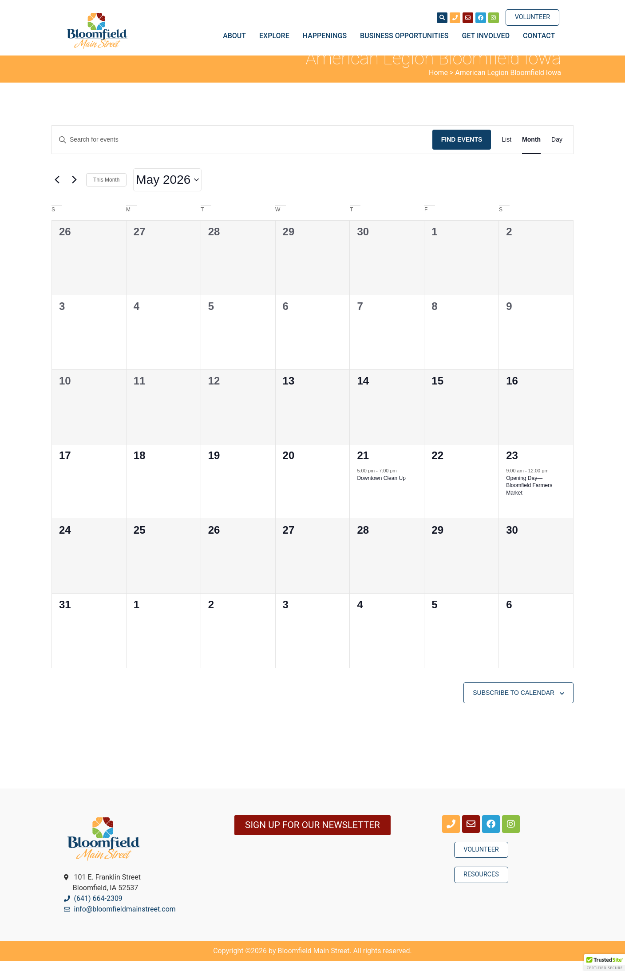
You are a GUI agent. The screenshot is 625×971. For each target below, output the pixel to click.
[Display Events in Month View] (531, 150)
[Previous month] (56, 190)
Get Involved (488, 36)
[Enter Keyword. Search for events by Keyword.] (242, 150)
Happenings (327, 36)
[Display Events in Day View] (556, 150)
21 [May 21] (363, 466)
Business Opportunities (406, 36)
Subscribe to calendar (513, 702)
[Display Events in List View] (506, 150)
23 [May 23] (512, 466)
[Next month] (74, 190)
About (236, 36)
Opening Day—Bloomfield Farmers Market (529, 495)
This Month (106, 189)
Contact (539, 36)
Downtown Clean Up (381, 488)
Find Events (462, 149)
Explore (276, 36)
